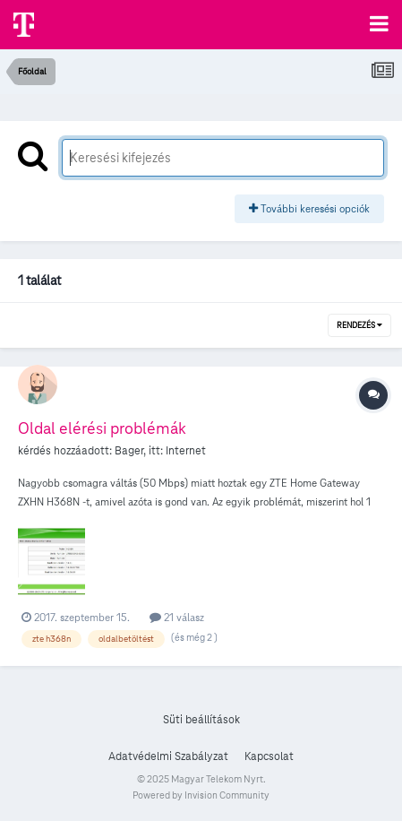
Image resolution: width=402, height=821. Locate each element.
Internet (186, 451)
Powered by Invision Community (201, 795)
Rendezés (359, 325)
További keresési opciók (309, 208)
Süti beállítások (201, 720)
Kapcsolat (269, 756)
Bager (129, 451)
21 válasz (177, 617)
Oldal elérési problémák (102, 428)
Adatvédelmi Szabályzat (168, 756)
